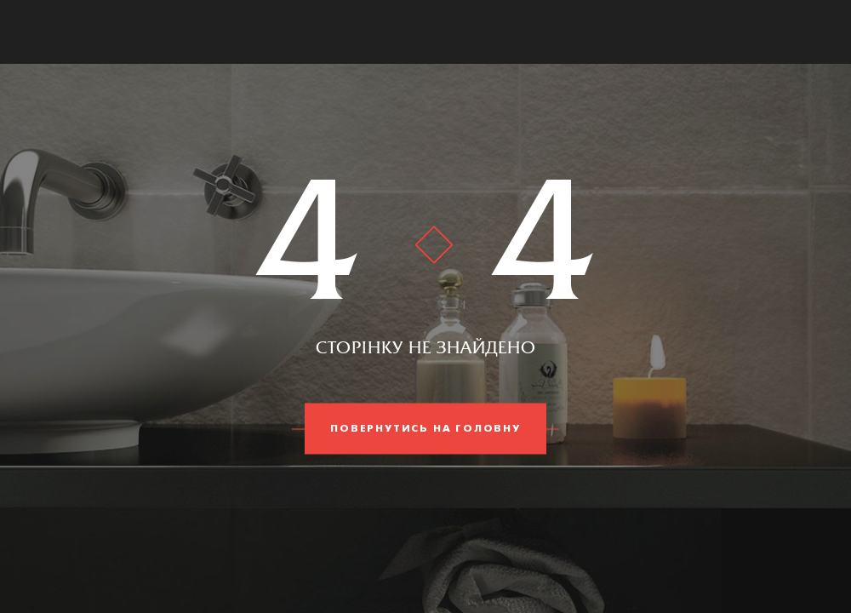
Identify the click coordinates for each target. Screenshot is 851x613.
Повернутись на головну (425, 429)
